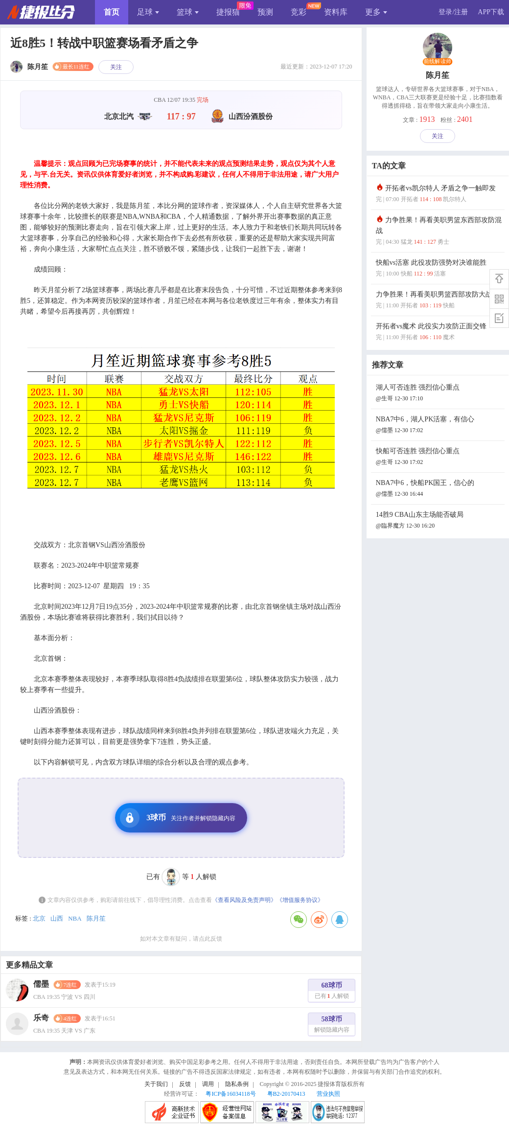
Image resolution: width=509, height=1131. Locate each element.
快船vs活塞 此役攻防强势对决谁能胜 (439, 269)
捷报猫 (228, 12)
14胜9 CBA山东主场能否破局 (439, 521)
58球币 (331, 1026)
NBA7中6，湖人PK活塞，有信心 (439, 425)
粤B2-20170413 (286, 1093)
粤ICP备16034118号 (230, 1093)
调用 (208, 1084)
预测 (265, 12)
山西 (56, 918)
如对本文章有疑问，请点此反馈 (181, 938)
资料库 (335, 12)
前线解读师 (437, 62)
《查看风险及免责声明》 (244, 900)
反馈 (185, 1084)
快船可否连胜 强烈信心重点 (439, 457)
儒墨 (41, 984)
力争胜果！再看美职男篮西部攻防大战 (439, 301)
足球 (148, 12)
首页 (111, 12)
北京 (39, 918)
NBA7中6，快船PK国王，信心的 (439, 489)
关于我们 (156, 1084)
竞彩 (298, 12)
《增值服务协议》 (300, 900)
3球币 (177, 818)
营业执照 (328, 1093)
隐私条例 (237, 1084)
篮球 (188, 12)
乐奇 (41, 1018)
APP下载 (491, 12)
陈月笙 (96, 918)
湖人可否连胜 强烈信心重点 (439, 394)
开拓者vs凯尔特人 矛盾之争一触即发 (439, 195)
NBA (74, 918)
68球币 (331, 992)
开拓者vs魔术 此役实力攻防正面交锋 (439, 333)
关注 (116, 67)
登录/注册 (453, 12)
